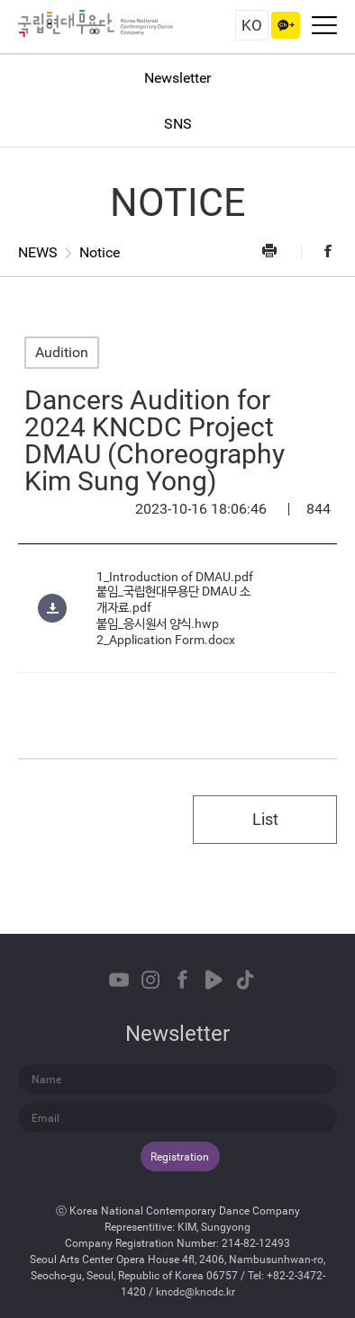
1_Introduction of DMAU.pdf (174, 576)
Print (280, 250)
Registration (179, 1157)
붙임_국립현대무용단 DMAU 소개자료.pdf (173, 599)
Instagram (150, 980)
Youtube (119, 980)
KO (251, 25)
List (265, 819)
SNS (178, 123)
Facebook (319, 250)
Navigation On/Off (324, 25)
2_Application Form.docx (165, 639)
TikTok (245, 980)
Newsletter (177, 77)
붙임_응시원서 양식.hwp (157, 623)
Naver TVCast (213, 980)
